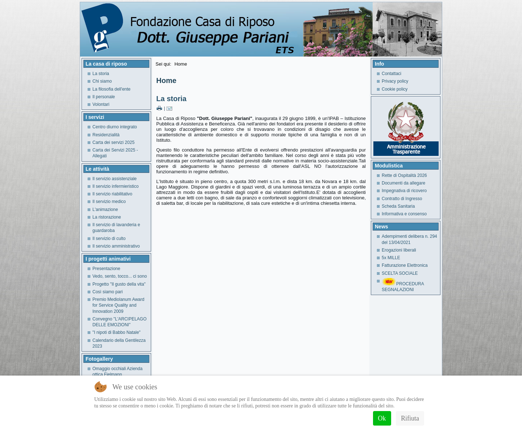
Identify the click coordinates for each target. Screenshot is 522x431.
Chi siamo (102, 81)
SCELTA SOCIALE (400, 273)
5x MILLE (391, 257)
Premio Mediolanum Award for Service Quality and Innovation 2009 (118, 305)
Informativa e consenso (404, 213)
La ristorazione (106, 217)
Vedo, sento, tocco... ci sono (119, 276)
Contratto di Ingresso (402, 198)
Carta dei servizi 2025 (113, 142)
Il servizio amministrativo (116, 246)
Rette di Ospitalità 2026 (404, 175)
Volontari (100, 104)
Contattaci (391, 73)
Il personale (103, 96)
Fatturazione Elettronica (405, 265)
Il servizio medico (109, 201)
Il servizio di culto (108, 238)
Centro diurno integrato (114, 126)
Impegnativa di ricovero (404, 190)
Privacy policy (395, 81)
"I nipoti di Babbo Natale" (116, 332)
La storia (100, 73)
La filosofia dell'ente (111, 89)
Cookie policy (394, 89)
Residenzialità (106, 134)
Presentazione (106, 268)
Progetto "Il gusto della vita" (119, 284)
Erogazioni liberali (399, 250)
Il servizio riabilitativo (112, 193)
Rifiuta (410, 418)
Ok (382, 418)
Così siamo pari (107, 291)
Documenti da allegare (403, 183)
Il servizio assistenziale (114, 178)
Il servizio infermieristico (115, 186)
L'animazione (105, 209)
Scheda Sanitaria (398, 206)
